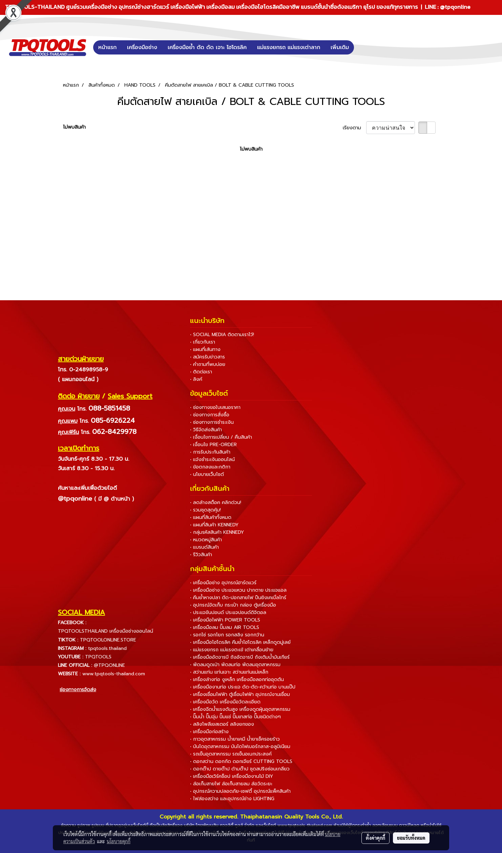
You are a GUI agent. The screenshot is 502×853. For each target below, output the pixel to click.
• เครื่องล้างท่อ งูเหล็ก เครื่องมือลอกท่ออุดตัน (237, 679)
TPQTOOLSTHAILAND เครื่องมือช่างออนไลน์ (105, 631)
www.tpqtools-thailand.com (113, 673)
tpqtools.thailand (107, 648)
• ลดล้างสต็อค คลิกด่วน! (215, 502)
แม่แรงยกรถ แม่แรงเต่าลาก (288, 47)
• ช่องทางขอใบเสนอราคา (215, 407)
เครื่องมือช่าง (142, 47)
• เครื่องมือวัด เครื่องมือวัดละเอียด (225, 701)
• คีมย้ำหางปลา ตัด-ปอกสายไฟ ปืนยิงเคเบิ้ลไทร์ (238, 597)
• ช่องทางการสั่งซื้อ (209, 414)
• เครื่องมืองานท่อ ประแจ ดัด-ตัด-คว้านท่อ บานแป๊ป (242, 687)
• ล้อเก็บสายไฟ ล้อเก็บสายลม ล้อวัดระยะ (231, 783)
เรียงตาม (354, 127)
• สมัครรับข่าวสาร (207, 356)
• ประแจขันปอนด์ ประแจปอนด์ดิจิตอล (228, 612)
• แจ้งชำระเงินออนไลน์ (212, 459)
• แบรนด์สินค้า (204, 547)
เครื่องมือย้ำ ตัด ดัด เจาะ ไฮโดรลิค (207, 47)
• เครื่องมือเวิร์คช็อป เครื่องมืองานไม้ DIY (231, 776)
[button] (364, 47)
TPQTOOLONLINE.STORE (108, 639)
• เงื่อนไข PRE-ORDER (213, 444)
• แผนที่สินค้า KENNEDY (214, 524)
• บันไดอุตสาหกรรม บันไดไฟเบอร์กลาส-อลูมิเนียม (240, 746)
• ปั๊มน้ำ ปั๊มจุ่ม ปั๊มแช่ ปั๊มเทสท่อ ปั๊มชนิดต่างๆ (235, 716)
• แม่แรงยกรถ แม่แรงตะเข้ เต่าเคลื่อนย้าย (231, 649)
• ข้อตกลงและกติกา (210, 467)
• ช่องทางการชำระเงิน (212, 422)
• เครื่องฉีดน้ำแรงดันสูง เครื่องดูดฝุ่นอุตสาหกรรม (240, 709)
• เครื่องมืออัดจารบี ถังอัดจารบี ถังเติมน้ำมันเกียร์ (240, 657)
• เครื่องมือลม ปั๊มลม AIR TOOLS (224, 627)
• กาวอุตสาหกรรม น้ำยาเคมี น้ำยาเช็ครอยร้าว (235, 739)
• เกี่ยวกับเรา (202, 342)
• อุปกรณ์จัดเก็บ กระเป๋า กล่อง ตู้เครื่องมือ (233, 605)
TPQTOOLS (98, 656)
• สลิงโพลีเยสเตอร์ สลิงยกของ (222, 724)
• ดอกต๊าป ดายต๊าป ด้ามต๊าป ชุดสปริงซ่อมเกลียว (240, 768)
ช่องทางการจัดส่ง (78, 689)
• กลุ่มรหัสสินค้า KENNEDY (217, 532)
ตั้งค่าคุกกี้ (375, 838)
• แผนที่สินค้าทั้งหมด (210, 517)
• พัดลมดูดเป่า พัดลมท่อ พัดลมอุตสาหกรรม (235, 664)
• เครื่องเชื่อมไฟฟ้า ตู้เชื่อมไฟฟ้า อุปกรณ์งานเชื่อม (240, 694)
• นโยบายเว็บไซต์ (207, 474)
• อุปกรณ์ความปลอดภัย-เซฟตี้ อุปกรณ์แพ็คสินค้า (240, 791)
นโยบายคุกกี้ (118, 841)
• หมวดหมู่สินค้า (206, 539)
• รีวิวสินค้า (201, 554)
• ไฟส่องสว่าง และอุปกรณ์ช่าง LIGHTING (232, 798)
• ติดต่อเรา (201, 371)
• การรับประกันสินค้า (210, 452)
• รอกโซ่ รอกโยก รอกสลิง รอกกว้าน (227, 634)
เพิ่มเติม (340, 47)
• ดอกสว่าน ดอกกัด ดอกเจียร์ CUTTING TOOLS (241, 761)
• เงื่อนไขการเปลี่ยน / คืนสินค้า (221, 437)
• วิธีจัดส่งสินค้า (206, 429)
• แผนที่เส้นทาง (205, 349)
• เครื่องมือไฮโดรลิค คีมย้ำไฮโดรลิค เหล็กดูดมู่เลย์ (240, 642)
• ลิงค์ (196, 379)
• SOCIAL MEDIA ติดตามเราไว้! (222, 334)
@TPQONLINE (109, 665)
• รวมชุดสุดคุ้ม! (205, 509)
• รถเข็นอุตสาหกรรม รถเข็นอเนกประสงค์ (231, 754)
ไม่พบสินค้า (74, 127)
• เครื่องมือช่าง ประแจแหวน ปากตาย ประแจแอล (238, 590)
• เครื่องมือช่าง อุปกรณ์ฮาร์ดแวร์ (223, 582)
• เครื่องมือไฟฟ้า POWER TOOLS (225, 620)
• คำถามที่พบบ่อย (207, 364)
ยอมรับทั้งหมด (411, 838)
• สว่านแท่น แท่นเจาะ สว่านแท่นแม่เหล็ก (229, 672)
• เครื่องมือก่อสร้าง (209, 731)
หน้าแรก (107, 47)
